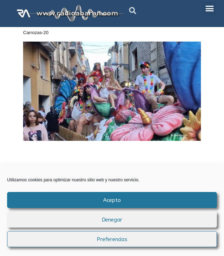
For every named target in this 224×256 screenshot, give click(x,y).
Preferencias (112, 239)
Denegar (112, 220)
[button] (133, 11)
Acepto (112, 200)
